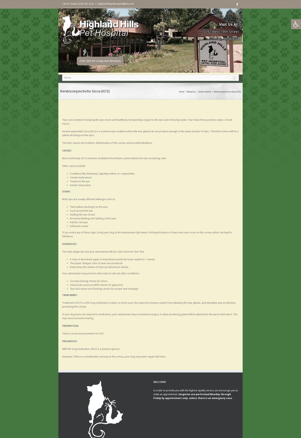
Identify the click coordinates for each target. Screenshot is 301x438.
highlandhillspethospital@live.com (116, 3)
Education (191, 92)
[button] (296, 24)
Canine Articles (204, 92)
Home (181, 92)
